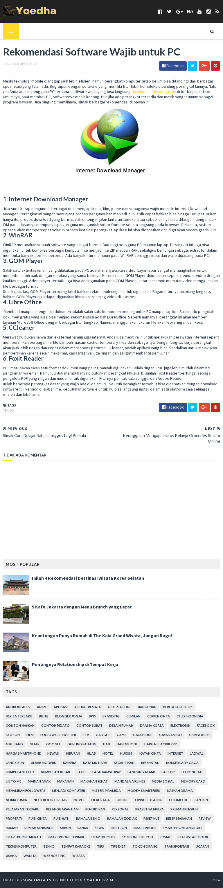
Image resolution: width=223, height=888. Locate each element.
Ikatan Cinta (150, 753)
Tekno (8, 410)
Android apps (18, 707)
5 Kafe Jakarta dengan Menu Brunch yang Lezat (82, 607)
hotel (108, 753)
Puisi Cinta (37, 818)
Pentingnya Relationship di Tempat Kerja (75, 664)
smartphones (103, 837)
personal (120, 809)
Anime (42, 707)
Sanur (83, 828)
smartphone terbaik (66, 837)
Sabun (65, 828)
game (121, 735)
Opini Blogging (148, 800)
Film (30, 735)
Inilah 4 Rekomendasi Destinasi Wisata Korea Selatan (88, 578)
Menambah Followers (25, 790)
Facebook (206, 725)
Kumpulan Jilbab (55, 772)
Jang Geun (15, 763)
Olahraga (100, 800)
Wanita (30, 855)
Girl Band (14, 744)
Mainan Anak (39, 781)
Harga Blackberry (160, 744)
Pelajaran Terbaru (22, 809)
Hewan (53, 753)
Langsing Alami (141, 772)
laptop (168, 772)
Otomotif (178, 800)
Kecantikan (124, 763)
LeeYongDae (192, 772)
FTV (86, 735)
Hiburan (73, 753)
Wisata (78, 855)
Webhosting (54, 855)
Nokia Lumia (16, 800)
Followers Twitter (58, 735)
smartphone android (182, 828)
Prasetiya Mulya (149, 809)
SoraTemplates (37, 880)
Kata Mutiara (95, 763)
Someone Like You (137, 837)
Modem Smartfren (143, 790)
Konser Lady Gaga (182, 763)
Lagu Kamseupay (106, 772)
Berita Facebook (178, 707)
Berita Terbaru (19, 716)
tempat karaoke (75, 846)
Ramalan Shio (88, 818)
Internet (175, 753)
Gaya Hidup (142, 735)
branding (111, 716)
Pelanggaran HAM (62, 809)
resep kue (151, 818)
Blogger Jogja (68, 716)
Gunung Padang (81, 744)
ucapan (202, 846)
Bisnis (43, 716)
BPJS (92, 716)
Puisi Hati (61, 818)
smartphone (145, 828)
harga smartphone (23, 753)
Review (205, 818)
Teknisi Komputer (21, 846)
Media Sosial (163, 781)
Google (53, 744)
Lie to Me (13, 781)
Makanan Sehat (94, 781)
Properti (14, 818)
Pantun (201, 800)
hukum (126, 753)
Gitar (34, 744)
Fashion (13, 735)
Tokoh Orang (145, 846)
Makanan (65, 781)
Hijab (91, 753)
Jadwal (197, 753)
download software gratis (154, 91)
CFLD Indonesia (190, 716)
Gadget (103, 735)
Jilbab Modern (43, 763)
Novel (78, 800)
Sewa (99, 828)
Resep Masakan (179, 818)
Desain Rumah (121, 725)
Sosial (165, 837)
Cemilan (133, 716)
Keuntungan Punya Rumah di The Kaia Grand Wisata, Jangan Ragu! (102, 635)
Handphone (127, 744)
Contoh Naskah (20, 725)
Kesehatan (150, 763)
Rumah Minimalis (38, 828)
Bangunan (147, 707)
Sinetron (119, 828)
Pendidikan (95, 809)
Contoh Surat (89, 725)
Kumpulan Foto (20, 772)
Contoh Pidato (55, 725)
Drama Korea (152, 725)
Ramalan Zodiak (122, 818)
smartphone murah (23, 837)
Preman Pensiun (184, 809)
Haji (106, 744)
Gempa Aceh (199, 735)
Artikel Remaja (87, 707)
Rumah (12, 828)
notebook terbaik (50, 800)
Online (122, 800)
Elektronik (180, 725)
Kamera (69, 763)
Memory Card (193, 781)
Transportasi (176, 846)
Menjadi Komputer (68, 790)
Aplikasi (61, 707)
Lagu (81, 772)
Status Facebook (193, 837)
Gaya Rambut (170, 735)
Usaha (11, 855)
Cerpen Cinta (158, 716)
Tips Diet (118, 846)
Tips (100, 846)
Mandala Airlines (129, 781)
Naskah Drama (180, 790)
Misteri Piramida (106, 790)
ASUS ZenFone (119, 707)
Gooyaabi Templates (98, 880)
